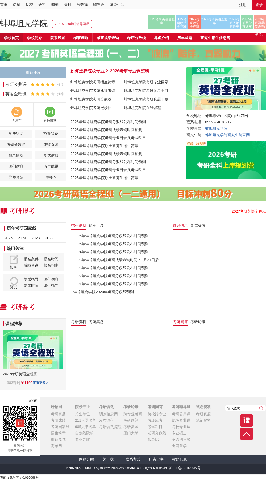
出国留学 (179, 446)
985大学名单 (85, 427)
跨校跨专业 (157, 414)
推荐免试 (58, 439)
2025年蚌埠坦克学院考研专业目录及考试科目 (108, 170)
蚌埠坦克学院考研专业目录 (146, 82)
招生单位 (82, 414)
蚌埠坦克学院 (24, 23)
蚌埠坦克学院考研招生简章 (92, 82)
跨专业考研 (132, 414)
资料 (67, 4)
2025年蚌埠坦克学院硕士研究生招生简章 (104, 178)
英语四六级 (181, 439)
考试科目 (155, 427)
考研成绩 (58, 420)
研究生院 (117, 4)
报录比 (153, 439)
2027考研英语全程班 (162, 21)
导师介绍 (161, 38)
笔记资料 (203, 420)
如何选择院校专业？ (89, 71)
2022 (49, 238)
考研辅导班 (181, 407)
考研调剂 (80, 38)
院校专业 (82, 407)
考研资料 (78, 322)
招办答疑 (50, 133)
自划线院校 (84, 433)
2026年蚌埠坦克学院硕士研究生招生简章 (104, 146)
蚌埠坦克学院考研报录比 (90, 108)
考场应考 (155, 420)
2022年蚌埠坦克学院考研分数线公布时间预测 (111, 276)
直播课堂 (50, 120)
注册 (243, 5)
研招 (42, 4)
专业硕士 (179, 433)
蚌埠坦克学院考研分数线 (90, 99)
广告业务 (156, 459)
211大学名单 (85, 420)
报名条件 (31, 259)
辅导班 (98, 4)
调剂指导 (51, 285)
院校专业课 (181, 427)
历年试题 (50, 166)
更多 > (50, 177)
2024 (22, 238)
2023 (35, 238)
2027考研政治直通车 (234, 23)
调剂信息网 (108, 414)
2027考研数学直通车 (247, 23)
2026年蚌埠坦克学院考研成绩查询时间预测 (106, 130)
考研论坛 (130, 407)
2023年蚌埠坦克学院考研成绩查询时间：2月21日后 (116, 260)
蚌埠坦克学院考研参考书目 (146, 90)
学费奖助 (16, 133)
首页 (3, 4)
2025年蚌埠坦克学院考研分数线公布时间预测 (108, 162)
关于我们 (109, 459)
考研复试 (130, 427)
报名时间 (51, 259)
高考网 (56, 446)
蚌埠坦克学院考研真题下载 (146, 99)
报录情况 (16, 155)
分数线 (82, 4)
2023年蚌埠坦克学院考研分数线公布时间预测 (111, 268)
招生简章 (58, 433)
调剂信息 (16, 166)
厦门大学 (130, 433)
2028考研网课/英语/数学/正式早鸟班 (260, 23)
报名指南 (51, 265)
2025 (8, 238)
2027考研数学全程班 (194, 23)
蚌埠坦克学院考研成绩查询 (92, 90)
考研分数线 (16, 144)
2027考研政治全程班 (182, 23)
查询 (261, 408)
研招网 (56, 407)
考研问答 (155, 407)
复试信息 (50, 155)
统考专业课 (181, 420)
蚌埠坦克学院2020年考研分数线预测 (103, 292)
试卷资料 (203, 407)
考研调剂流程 (110, 427)
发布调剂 (106, 420)
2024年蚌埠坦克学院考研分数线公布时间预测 (111, 252)
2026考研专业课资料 (129, 71)
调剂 (55, 4)
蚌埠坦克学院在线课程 (142, 108)
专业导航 (82, 439)
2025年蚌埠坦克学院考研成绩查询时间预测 (106, 154)
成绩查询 (50, 144)
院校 (29, 4)
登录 (259, 5)
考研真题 (58, 414)
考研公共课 (16, 84)
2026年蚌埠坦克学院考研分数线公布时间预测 (108, 122)
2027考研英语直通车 (214, 21)
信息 (16, 4)
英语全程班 (16, 94)
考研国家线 (60, 427)
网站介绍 (86, 459)
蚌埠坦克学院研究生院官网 (227, 135)
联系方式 (133, 459)
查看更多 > (40, 383)
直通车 (17, 120)
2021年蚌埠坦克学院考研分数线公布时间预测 (111, 284)
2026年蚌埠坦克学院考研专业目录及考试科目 (108, 138)
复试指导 (31, 279)
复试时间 (31, 285)
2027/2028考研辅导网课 (72, 24)
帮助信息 (179, 459)
